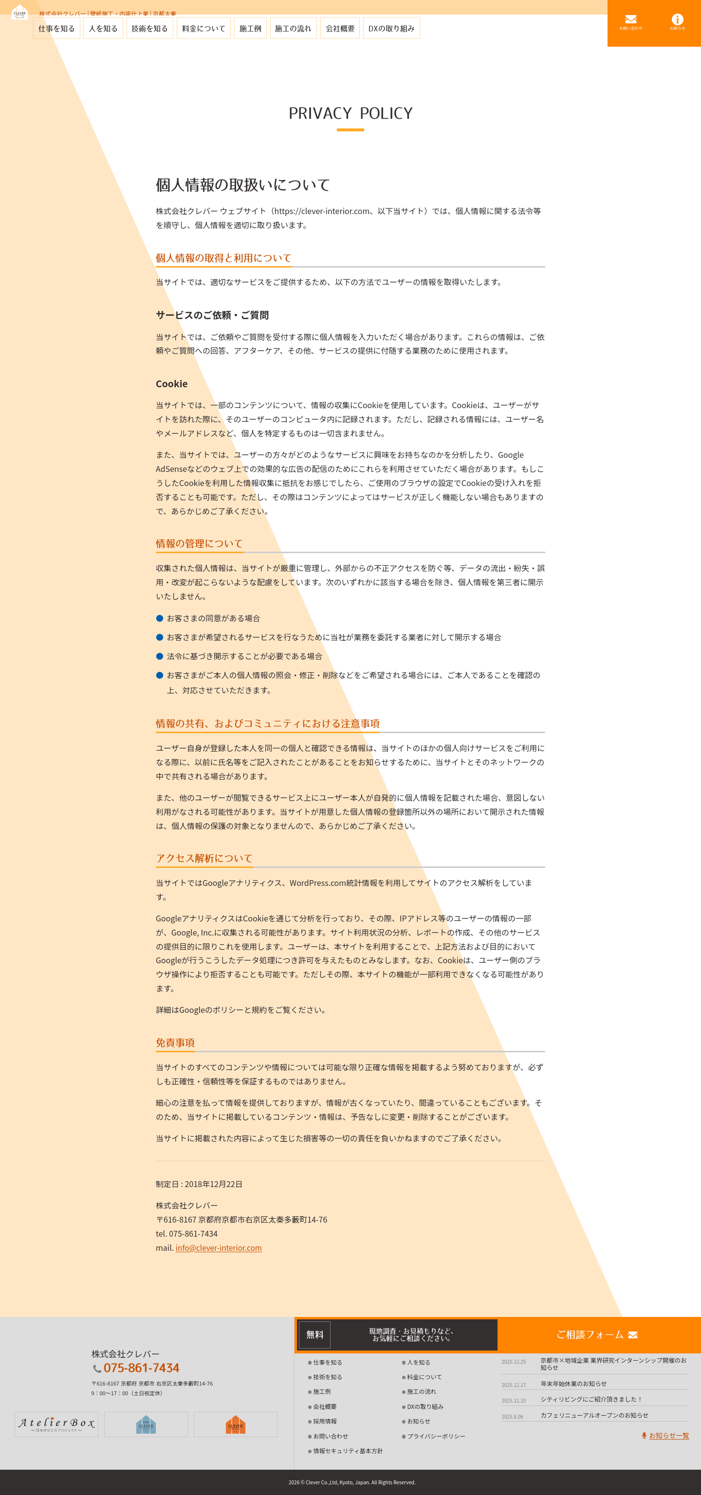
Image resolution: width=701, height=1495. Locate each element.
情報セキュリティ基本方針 (348, 1450)
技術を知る (328, 1376)
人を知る (418, 1362)
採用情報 (325, 1421)
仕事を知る (328, 1362)
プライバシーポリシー (436, 1436)
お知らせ (418, 1421)
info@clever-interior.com (221, 1247)
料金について (424, 1376)
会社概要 (325, 1406)
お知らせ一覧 (663, 1437)
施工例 (322, 1391)
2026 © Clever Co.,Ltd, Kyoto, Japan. (329, 1482)
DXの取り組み (425, 1406)
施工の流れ (421, 1391)
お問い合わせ (331, 1436)
